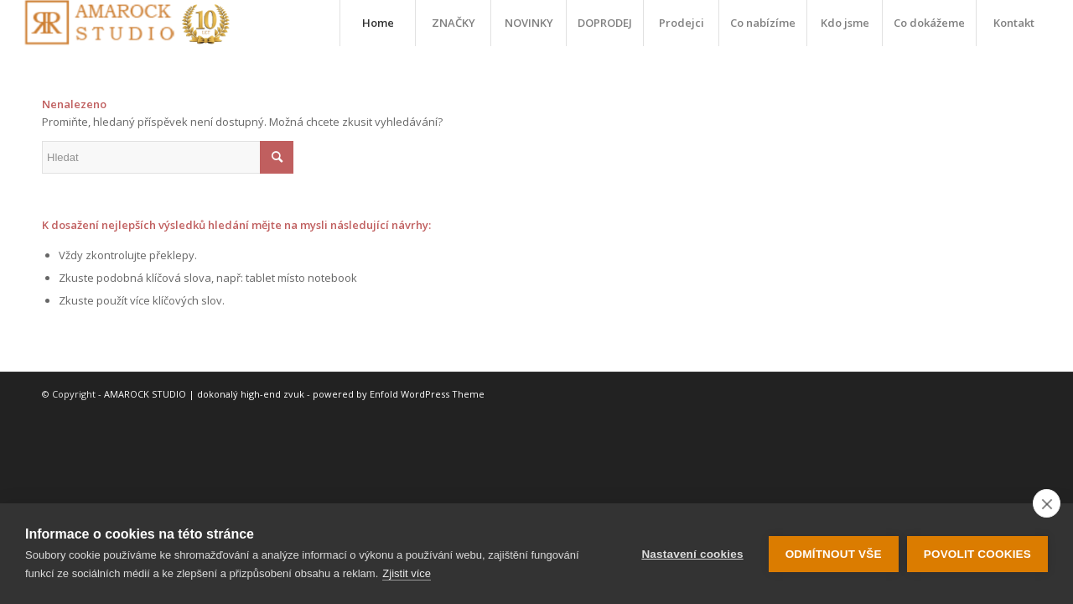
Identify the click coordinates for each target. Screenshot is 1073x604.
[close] (1046, 503)
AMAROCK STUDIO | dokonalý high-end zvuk (204, 394)
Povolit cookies (977, 554)
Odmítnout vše (833, 554)
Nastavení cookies (692, 554)
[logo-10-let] (126, 23)
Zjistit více (406, 573)
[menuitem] (377, 23)
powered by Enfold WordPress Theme (399, 394)
